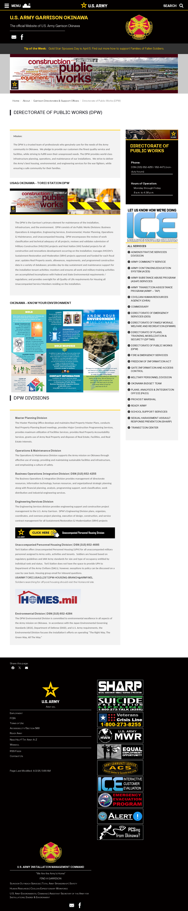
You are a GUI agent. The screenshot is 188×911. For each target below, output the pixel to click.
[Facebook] (13, 668)
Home (16, 100)
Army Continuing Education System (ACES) (151, 270)
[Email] (26, 668)
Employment (16, 713)
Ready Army (139, 405)
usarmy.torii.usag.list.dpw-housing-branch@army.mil (54, 577)
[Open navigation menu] (12, 5)
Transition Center (144, 427)
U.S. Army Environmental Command (29, 893)
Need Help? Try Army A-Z (23, 739)
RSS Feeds (15, 751)
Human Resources (19, 888)
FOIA (13, 718)
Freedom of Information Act (151, 361)
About (26, 100)
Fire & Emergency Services (149, 355)
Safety (73, 883)
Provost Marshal (143, 399)
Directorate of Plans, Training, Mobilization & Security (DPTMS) (149, 336)
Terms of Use (17, 723)
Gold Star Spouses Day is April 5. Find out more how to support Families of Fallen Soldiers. (94, 48)
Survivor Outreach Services (25, 883)
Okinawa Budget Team (146, 383)
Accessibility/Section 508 (24, 728)
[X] (19, 668)
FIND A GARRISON (50, 878)
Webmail (14, 744)
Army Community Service (148, 261)
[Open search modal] (174, 5)
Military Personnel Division (151, 377)
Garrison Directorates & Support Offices (56, 100)
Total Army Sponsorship (55, 883)
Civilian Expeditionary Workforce (49, 888)
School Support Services (149, 411)
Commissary (140, 306)
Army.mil (51, 706)
